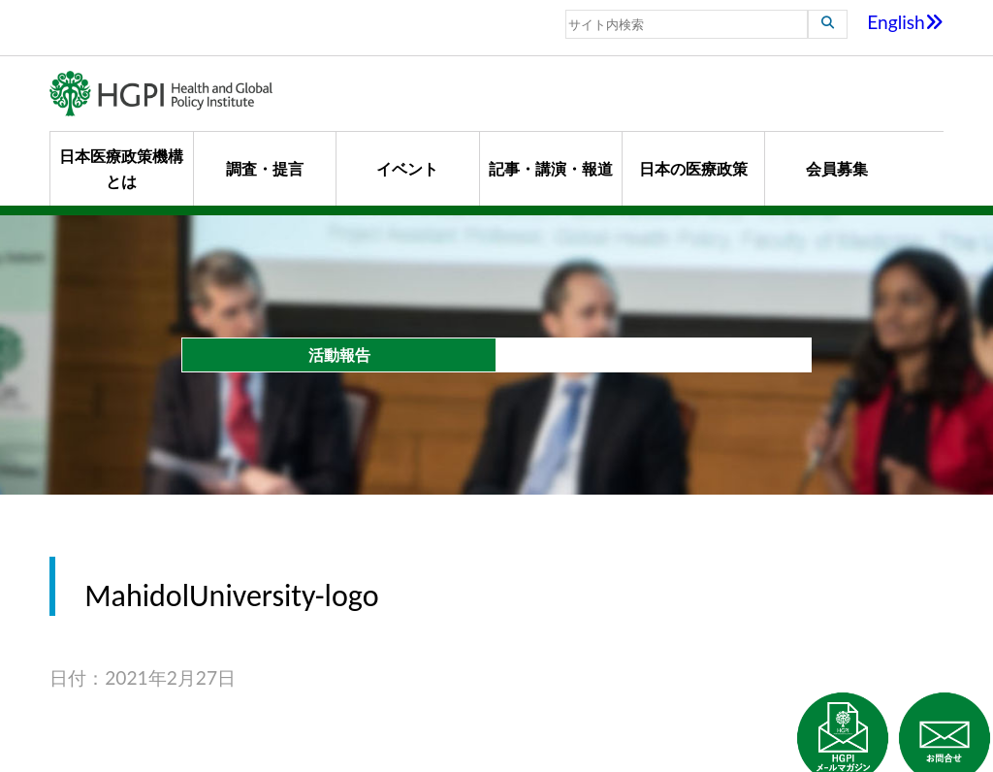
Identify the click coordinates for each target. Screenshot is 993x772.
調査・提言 (265, 168)
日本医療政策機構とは (121, 168)
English (905, 22)
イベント (407, 168)
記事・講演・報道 (551, 168)
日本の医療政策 (693, 168)
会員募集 (837, 168)
